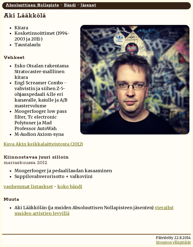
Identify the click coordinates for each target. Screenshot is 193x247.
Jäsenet (88, 5)
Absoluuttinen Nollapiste (32, 5)
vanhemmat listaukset (28, 186)
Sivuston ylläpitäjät (173, 242)
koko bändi (69, 186)
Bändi (70, 5)
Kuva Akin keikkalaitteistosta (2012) (43, 144)
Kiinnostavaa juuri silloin (36, 160)
